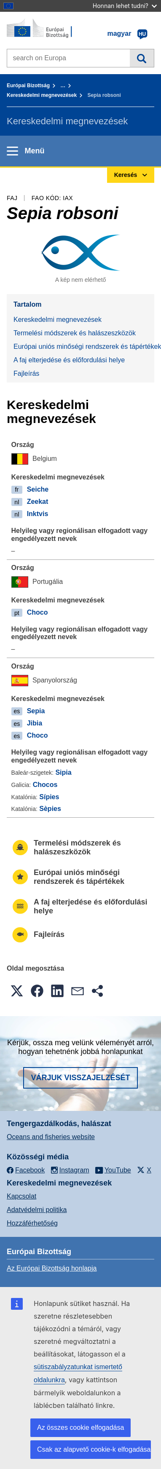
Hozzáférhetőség (32, 1223)
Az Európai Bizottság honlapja (52, 1268)
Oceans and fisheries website (51, 1136)
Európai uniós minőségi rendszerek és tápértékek (83, 346)
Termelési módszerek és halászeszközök (74, 333)
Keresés (142, 58)
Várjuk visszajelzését (80, 1077)
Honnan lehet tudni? (125, 5)
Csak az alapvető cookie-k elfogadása (94, 1449)
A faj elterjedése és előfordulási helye (69, 360)
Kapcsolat (21, 1196)
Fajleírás (26, 373)
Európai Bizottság (28, 85)
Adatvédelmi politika (37, 1209)
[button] (16, 990)
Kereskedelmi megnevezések (42, 95)
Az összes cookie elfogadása (80, 1427)
